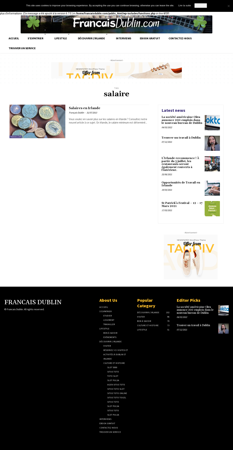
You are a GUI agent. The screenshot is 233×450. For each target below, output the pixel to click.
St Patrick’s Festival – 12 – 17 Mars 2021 (182, 204)
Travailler (15, 137)
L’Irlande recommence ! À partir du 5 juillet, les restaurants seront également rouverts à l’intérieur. (180, 164)
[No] (228, 6)
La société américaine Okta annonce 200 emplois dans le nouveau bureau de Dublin (182, 120)
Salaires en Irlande (87, 108)
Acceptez (200, 5)
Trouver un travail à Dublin (181, 137)
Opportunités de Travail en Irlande (181, 184)
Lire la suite (184, 5)
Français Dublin (76, 113)
